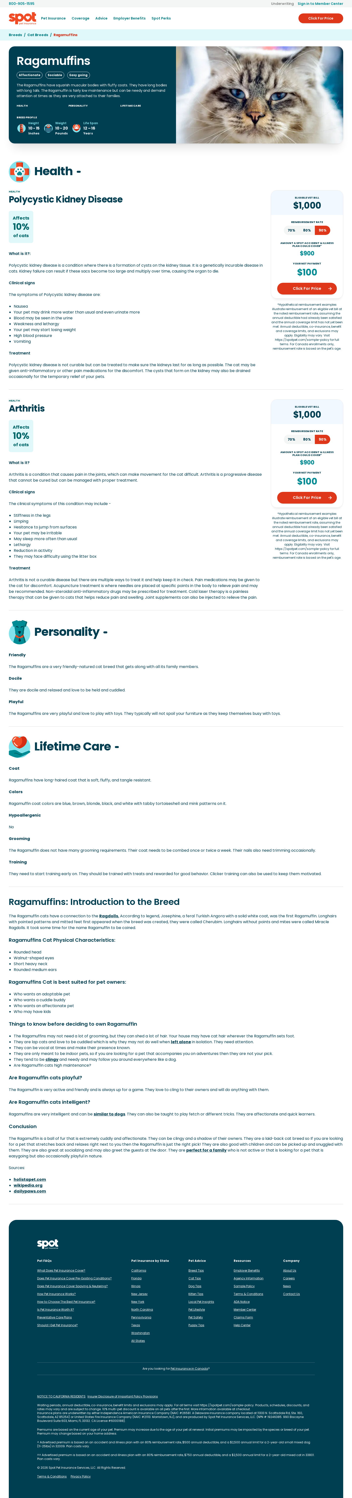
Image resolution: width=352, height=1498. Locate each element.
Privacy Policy (81, 1476)
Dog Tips (194, 1286)
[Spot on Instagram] (265, 1244)
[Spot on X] (296, 1244)
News (287, 1286)
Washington (140, 1333)
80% (307, 230)
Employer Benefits (247, 1270)
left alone (181, 1042)
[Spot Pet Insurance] (48, 1244)
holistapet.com (30, 1179)
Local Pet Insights (201, 1302)
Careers (289, 1278)
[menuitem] (53, 18)
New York (137, 1302)
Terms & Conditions (248, 1294)
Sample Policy (244, 1286)
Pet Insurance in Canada (189, 1368)
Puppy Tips (196, 1325)
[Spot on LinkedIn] (281, 1244)
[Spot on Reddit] (304, 1244)
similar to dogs (109, 1114)
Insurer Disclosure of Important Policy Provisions (123, 1396)
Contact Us (291, 1294)
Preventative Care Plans (54, 1317)
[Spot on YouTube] (312, 1244)
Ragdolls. (109, 916)
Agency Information (249, 1278)
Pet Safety (195, 1317)
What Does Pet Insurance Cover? (61, 1270)
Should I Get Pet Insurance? (57, 1325)
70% (292, 230)
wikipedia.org (28, 1185)
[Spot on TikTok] (288, 1244)
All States (138, 1341)
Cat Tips (194, 1278)
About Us (289, 1270)
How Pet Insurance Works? (56, 1294)
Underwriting (282, 3)
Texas (135, 1325)
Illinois (136, 1286)
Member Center (245, 1309)
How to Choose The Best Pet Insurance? (66, 1302)
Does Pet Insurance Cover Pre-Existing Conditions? (74, 1278)
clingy (51, 1059)
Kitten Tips (195, 1294)
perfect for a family (206, 1150)
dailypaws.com (30, 1191)
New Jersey (139, 1294)
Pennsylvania (141, 1317)
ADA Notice (242, 1302)
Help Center (242, 1325)
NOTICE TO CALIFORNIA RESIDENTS (61, 1396)
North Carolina (142, 1309)
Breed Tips (196, 1270)
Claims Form (243, 1317)
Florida (136, 1278)
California (138, 1270)
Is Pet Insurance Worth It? (55, 1309)
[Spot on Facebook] (273, 1244)
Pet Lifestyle (196, 1309)
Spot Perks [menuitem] (161, 18)
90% (323, 230)
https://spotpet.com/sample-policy (227, 1405)
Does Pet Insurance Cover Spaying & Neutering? (72, 1286)
